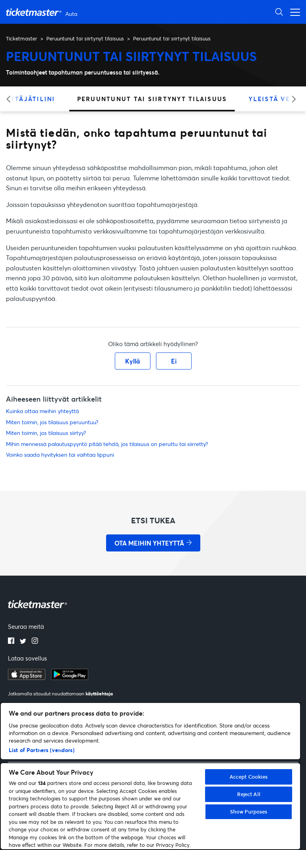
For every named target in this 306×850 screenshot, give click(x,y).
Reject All (248, 794)
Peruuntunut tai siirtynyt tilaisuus (85, 38)
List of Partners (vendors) (41, 750)
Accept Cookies (249, 776)
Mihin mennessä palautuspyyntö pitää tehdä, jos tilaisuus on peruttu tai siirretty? (107, 444)
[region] (150, 776)
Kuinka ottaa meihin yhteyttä (42, 411)
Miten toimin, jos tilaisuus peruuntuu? (52, 422)
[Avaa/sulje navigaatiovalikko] (293, 12)
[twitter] (23, 641)
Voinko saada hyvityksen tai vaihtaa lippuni (60, 454)
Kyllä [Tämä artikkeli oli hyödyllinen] (132, 361)
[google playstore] (69, 678)
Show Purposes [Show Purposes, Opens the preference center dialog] (249, 811)
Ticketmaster (21, 38)
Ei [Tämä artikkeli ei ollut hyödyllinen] (174, 361)
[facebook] (11, 641)
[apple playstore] (27, 678)
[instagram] (35, 641)
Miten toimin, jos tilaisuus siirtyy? (46, 432)
